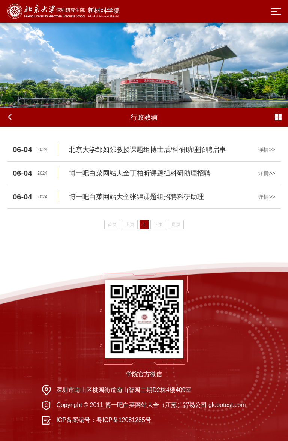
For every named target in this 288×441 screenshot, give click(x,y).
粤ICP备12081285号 (123, 420)
